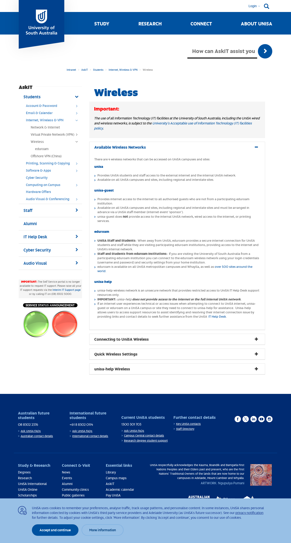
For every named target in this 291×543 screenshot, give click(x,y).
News (66, 472)
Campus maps (116, 478)
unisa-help (103, 281)
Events (67, 478)
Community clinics (75, 489)
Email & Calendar (53, 114)
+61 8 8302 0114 (81, 424)
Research (150, 23)
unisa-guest (104, 190)
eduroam (41, 148)
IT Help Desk (217, 317)
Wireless (56, 142)
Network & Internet (45, 127)
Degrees (24, 472)
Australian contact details (37, 436)
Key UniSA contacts (188, 424)
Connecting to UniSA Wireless (121, 339)
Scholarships (27, 495)
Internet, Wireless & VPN (123, 69)
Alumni (67, 483)
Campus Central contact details (144, 435)
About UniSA (256, 23)
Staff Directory (185, 429)
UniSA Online (27, 489)
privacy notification (249, 512)
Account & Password (53, 107)
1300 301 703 (131, 424)
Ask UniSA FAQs (31, 431)
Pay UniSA (113, 495)
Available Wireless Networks (120, 147)
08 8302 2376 (28, 424)
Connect (201, 23)
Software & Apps (53, 171)
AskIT (84, 69)
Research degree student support (146, 440)
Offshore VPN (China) (46, 156)
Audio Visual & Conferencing (53, 200)
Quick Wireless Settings (115, 354)
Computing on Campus (53, 186)
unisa (98, 166)
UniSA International (32, 483)
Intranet (71, 69)
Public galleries (73, 495)
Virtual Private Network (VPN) (56, 135)
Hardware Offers (38, 191)
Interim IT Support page (67, 290)
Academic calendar (120, 489)
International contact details (90, 436)
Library (111, 472)
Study (101, 23)
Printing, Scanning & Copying (53, 164)
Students (98, 69)
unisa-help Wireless (112, 369)
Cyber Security (37, 177)
